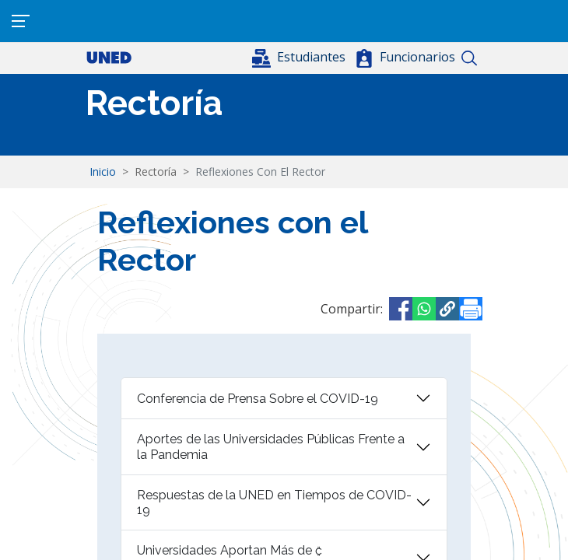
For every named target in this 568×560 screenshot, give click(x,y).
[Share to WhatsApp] (424, 308)
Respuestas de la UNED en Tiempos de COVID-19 (274, 502)
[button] (300, 56)
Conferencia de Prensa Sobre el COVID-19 (257, 398)
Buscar (468, 58)
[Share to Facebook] (400, 308)
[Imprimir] (470, 308)
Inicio (102, 171)
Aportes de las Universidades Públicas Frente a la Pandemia (271, 446)
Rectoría (154, 103)
